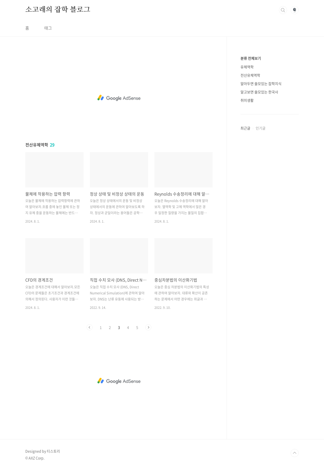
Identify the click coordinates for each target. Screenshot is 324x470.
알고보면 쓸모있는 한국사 (259, 91)
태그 (48, 28)
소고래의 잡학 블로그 (57, 9)
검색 (283, 10)
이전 (90, 327)
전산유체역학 (250, 75)
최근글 (245, 128)
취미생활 (247, 100)
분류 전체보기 (250, 58)
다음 (148, 327)
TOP (295, 453)
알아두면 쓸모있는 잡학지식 (260, 83)
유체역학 (247, 66)
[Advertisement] (119, 97)
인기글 (261, 128)
